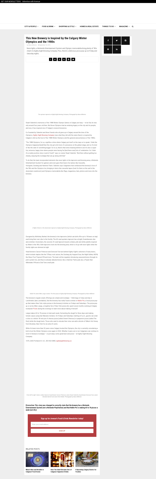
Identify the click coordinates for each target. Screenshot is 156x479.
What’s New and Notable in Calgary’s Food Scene (35, 471)
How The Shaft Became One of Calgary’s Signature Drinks (61, 471)
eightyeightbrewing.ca (63, 341)
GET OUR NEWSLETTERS (11, 1)
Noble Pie (81, 301)
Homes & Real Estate (89, 26)
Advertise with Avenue (31, 1)
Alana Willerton (32, 45)
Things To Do (108, 26)
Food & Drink (47, 26)
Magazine (123, 26)
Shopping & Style (67, 26)
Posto (35, 309)
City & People (30, 26)
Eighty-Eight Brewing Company (43, 135)
